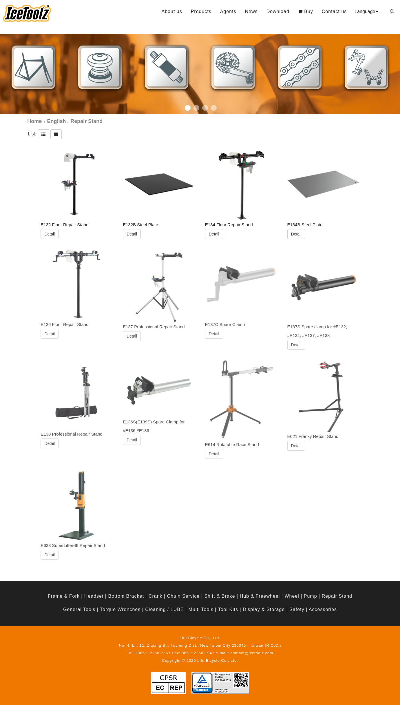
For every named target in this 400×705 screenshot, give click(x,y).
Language (366, 11)
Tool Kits (228, 609)
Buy (305, 11)
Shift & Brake (219, 596)
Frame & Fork (64, 596)
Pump (310, 596)
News (251, 11)
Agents (228, 11)
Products (201, 11)
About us (172, 11)
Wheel (291, 596)
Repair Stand (337, 596)
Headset (94, 596)
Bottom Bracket (126, 596)
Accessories (323, 609)
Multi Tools (201, 609)
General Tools (79, 609)
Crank (155, 596)
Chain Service (183, 596)
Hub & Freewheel (260, 596)
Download (277, 11)
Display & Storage (264, 609)
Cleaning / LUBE (164, 609)
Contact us (334, 11)
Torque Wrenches (120, 609)
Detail (49, 233)
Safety (296, 609)
